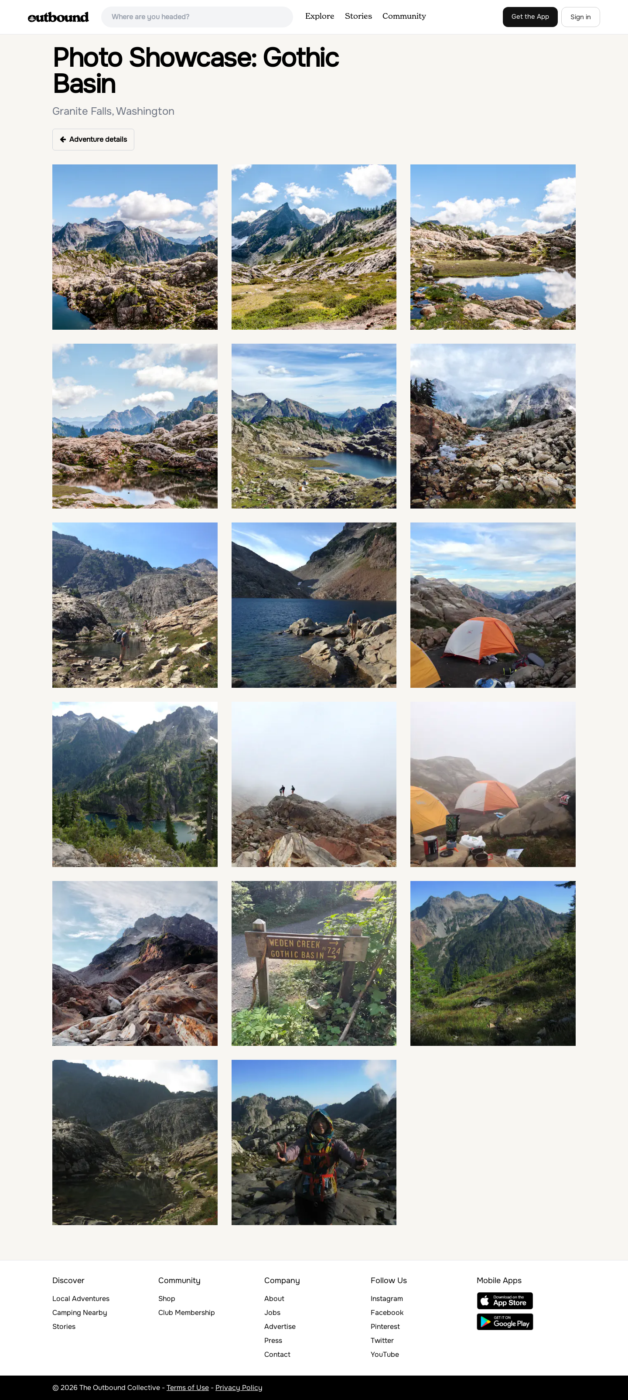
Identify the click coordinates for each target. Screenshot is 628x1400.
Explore (319, 16)
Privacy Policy (239, 1387)
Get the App (530, 16)
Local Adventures (80, 1298)
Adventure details (93, 139)
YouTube (385, 1354)
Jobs (272, 1312)
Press (273, 1340)
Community (404, 16)
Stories (358, 16)
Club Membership (186, 1312)
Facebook (387, 1312)
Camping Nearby (79, 1312)
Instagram (387, 1298)
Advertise (280, 1326)
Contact (277, 1354)
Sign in (580, 17)
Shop (166, 1298)
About (274, 1298)
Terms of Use (188, 1387)
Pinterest (385, 1326)
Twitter (382, 1340)
